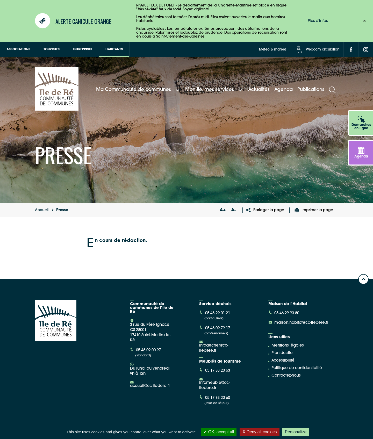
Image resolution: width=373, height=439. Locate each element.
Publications (310, 89)
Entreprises (82, 49)
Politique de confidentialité (296, 368)
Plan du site (282, 353)
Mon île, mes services (214, 90)
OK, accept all (219, 432)
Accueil (41, 210)
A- (233, 210)
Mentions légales (287, 346)
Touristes (52, 49)
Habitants (114, 49)
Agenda (283, 89)
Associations (18, 49)
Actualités (259, 89)
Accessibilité (283, 361)
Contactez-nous (285, 376)
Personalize (296, 432)
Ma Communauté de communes (138, 90)
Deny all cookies (259, 432)
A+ (222, 210)
